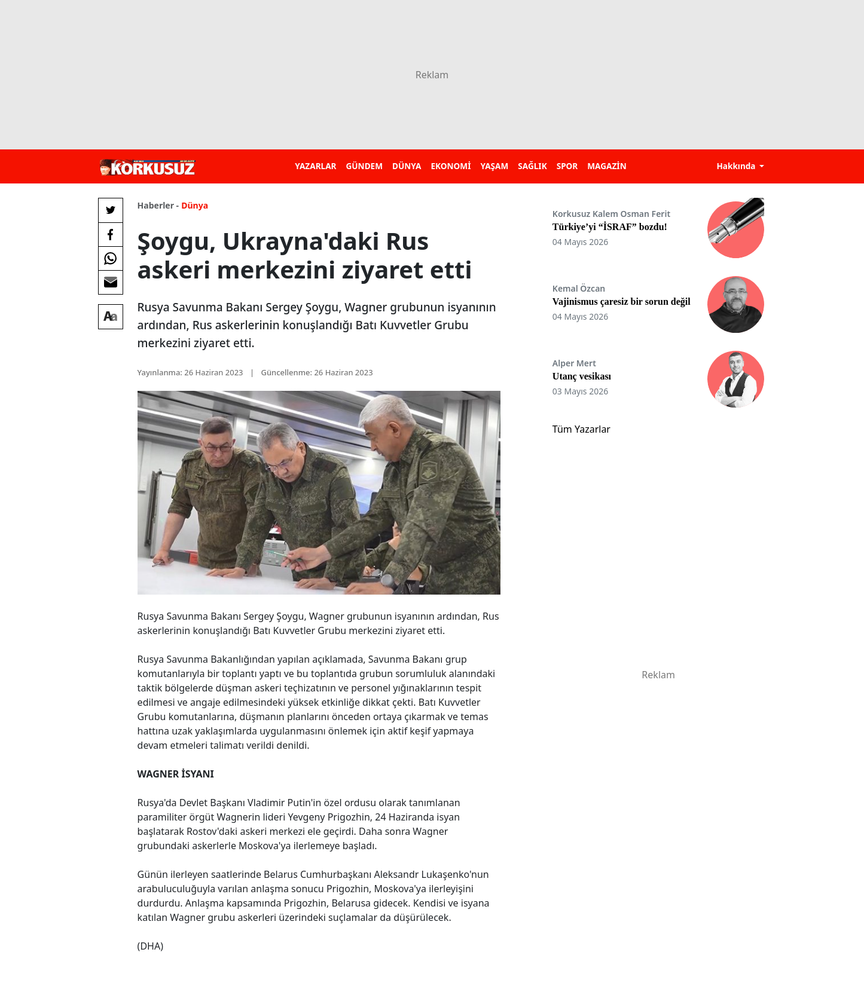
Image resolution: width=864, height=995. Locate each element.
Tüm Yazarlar (581, 429)
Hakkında (737, 166)
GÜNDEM (364, 166)
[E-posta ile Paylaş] (111, 282)
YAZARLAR (315, 166)
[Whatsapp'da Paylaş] (111, 258)
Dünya (194, 205)
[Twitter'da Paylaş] (111, 210)
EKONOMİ (451, 166)
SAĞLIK (532, 166)
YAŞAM (494, 166)
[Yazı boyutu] (111, 317)
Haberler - (158, 205)
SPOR (567, 166)
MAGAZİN (606, 166)
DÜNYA (406, 166)
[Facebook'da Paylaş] (111, 234)
